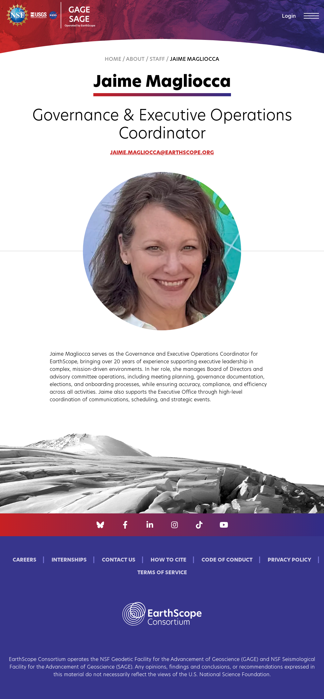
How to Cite (168, 560)
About (135, 59)
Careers (24, 560)
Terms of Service (162, 572)
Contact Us (118, 560)
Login (289, 16)
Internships (69, 560)
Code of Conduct (227, 560)
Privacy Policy (289, 560)
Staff (157, 59)
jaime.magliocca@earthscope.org (162, 153)
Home (113, 59)
